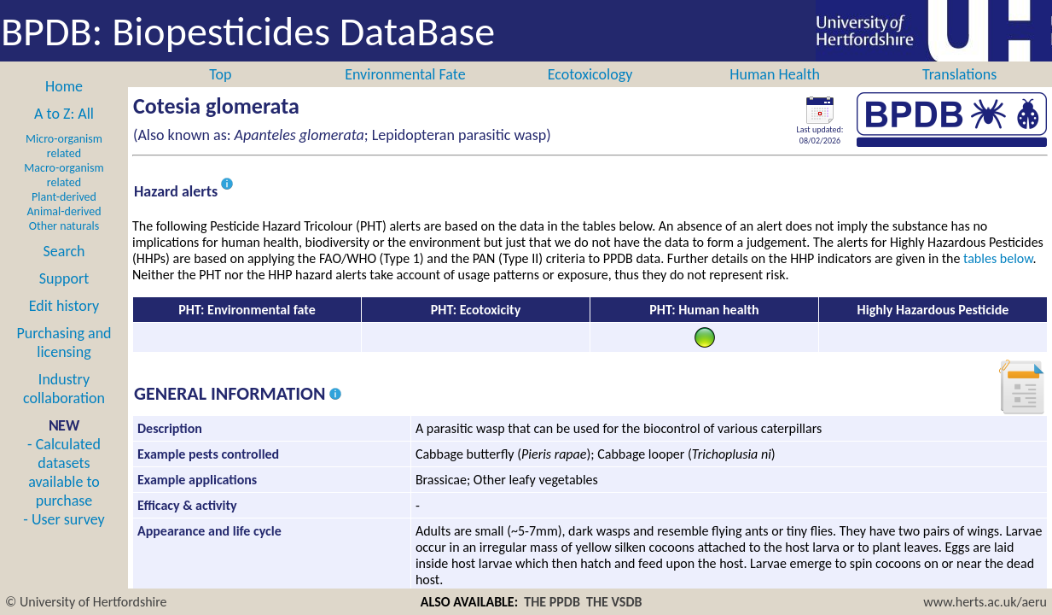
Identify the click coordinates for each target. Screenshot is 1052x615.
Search (64, 251)
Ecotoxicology (590, 74)
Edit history (64, 305)
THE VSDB (614, 602)
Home (64, 86)
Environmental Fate (405, 74)
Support (64, 278)
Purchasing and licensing (63, 342)
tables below (998, 258)
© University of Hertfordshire (86, 602)
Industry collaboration (64, 388)
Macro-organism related (63, 175)
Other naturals (64, 226)
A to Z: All (64, 113)
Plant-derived (64, 197)
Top (220, 74)
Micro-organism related (64, 146)
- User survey (63, 519)
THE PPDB (552, 602)
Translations (959, 74)
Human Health (774, 74)
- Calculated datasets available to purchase (64, 472)
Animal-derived (64, 211)
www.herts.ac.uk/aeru (985, 602)
